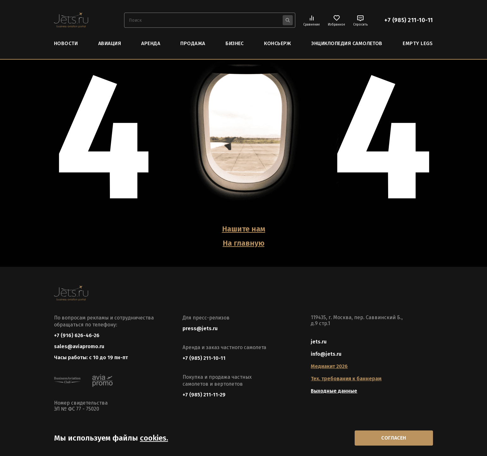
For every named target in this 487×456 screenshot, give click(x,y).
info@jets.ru (326, 354)
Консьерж (277, 43)
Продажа (192, 43)
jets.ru (319, 342)
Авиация (109, 43)
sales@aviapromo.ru (79, 346)
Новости (66, 43)
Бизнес (234, 43)
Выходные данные (334, 391)
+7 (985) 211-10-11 (408, 20)
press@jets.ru (200, 328)
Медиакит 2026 (329, 366)
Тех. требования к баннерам (346, 379)
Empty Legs (418, 43)
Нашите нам (243, 229)
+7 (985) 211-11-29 (204, 395)
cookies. (154, 438)
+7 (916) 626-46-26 (76, 335)
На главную (243, 243)
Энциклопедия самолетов (346, 43)
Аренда (150, 43)
